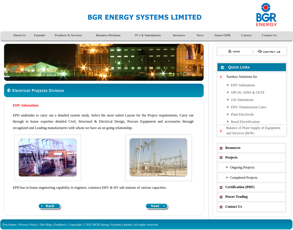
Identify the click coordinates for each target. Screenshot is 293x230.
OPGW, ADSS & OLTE (248, 92)
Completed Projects (244, 178)
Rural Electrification (245, 122)
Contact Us (233, 207)
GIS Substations (242, 100)
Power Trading (236, 197)
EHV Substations (243, 85)
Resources (233, 148)
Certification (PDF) (240, 187)
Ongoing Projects (242, 167)
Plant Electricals (242, 114)
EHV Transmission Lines (248, 107)
